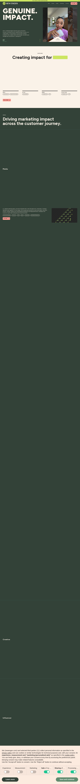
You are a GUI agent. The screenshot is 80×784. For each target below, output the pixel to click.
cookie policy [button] (69, 755)
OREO (3, 40)
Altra (4, 39)
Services (52, 3)
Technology (62, 3)
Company (67, 3)
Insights (57, 3)
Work (49, 3)
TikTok (18, 215)
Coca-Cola (5, 41)
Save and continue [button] (67, 779)
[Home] (10, 3)
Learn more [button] (10, 779)
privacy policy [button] (7, 753)
